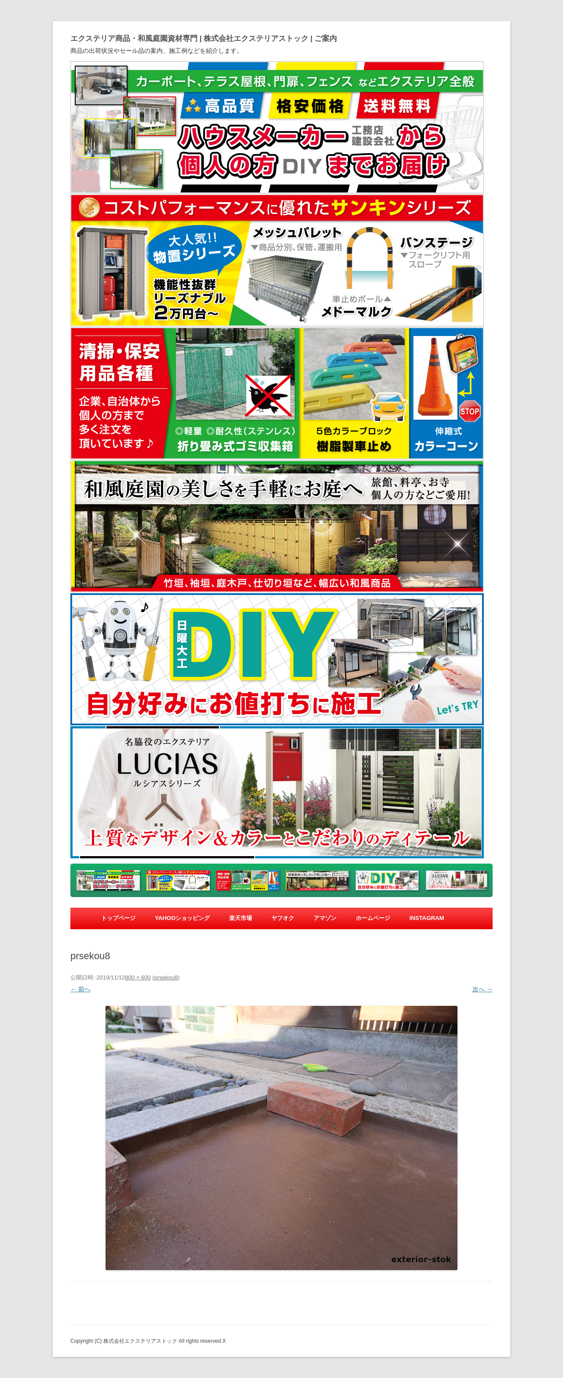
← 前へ (80, 989)
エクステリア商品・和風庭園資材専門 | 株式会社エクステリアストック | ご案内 (203, 38)
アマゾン (325, 918)
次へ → (482, 989)
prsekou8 (165, 977)
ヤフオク (282, 918)
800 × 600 (137, 977)
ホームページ (373, 918)
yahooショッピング (182, 918)
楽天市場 (240, 918)
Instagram (426, 918)
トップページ (118, 918)
